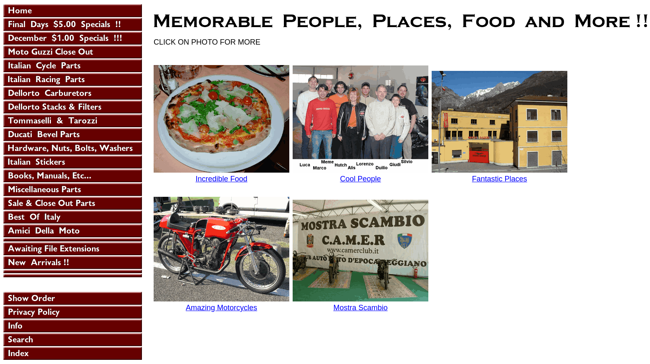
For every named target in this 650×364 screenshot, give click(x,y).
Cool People (360, 179)
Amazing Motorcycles (221, 308)
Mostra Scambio (360, 308)
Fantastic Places (499, 179)
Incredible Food (221, 179)
